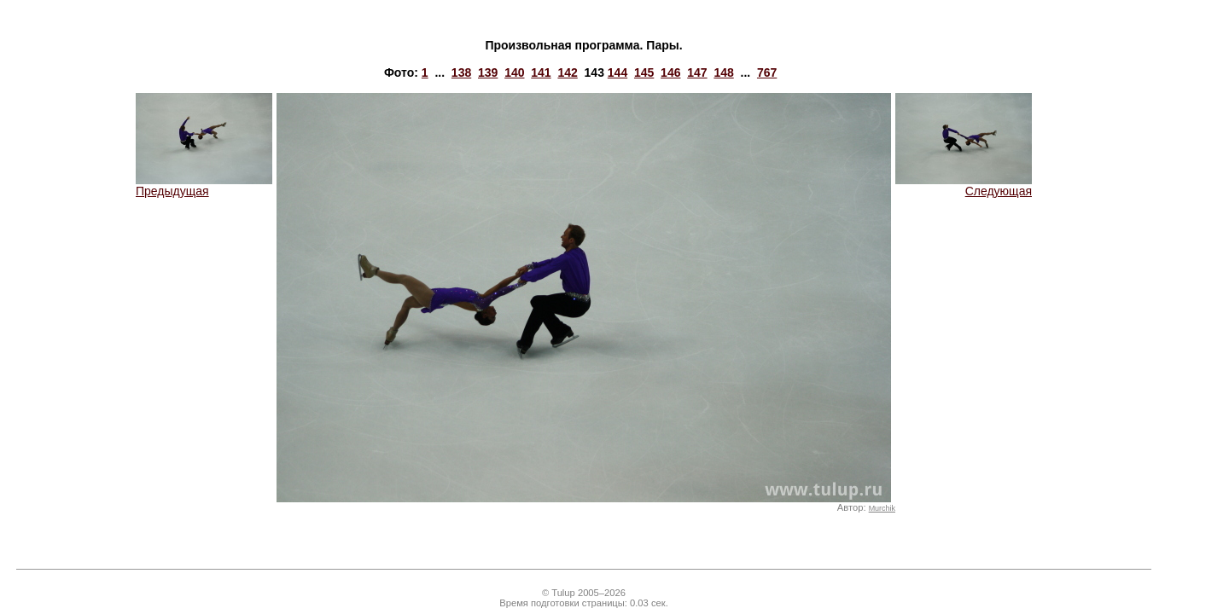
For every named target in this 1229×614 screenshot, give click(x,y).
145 (644, 72)
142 (567, 72)
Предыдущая (204, 185)
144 (617, 72)
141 (540, 72)
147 (697, 72)
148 (723, 72)
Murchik (882, 508)
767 (767, 72)
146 (670, 72)
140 (514, 72)
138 (461, 72)
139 (488, 72)
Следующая (963, 185)
